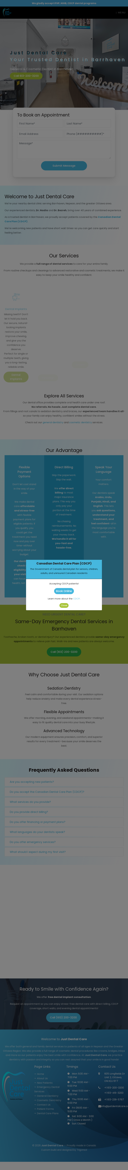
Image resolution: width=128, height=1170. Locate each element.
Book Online (64, 591)
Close (64, 605)
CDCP (76, 598)
